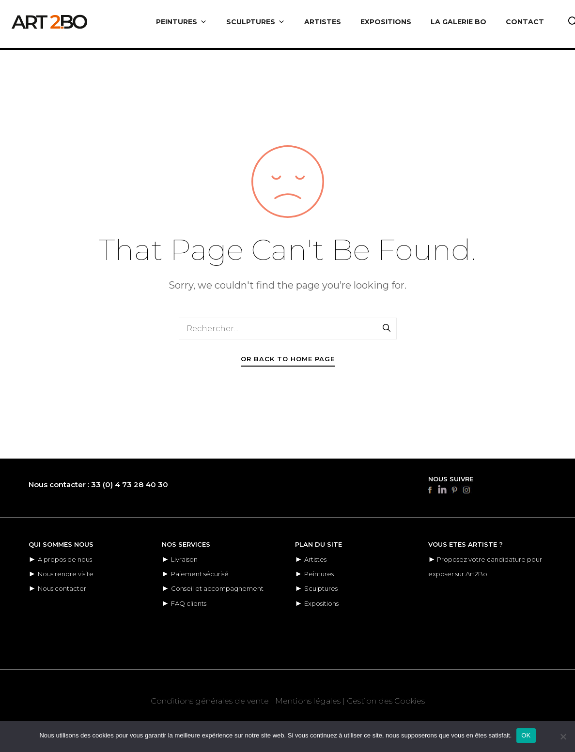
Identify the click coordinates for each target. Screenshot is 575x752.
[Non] (563, 736)
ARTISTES (322, 21)
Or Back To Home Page (288, 359)
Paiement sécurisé (200, 574)
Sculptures (321, 588)
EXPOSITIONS (385, 21)
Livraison (184, 559)
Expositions (321, 603)
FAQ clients (188, 603)
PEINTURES (181, 21)
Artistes (315, 559)
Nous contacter (62, 588)
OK (525, 735)
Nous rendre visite (65, 574)
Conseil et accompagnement (217, 588)
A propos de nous (65, 559)
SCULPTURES (255, 21)
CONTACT (525, 21)
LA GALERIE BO (458, 21)
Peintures (319, 574)
